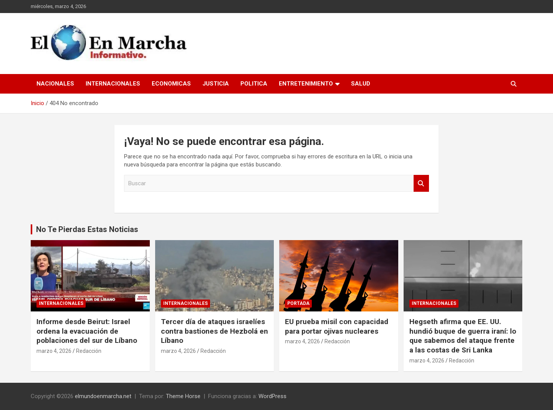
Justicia (215, 83)
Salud (360, 83)
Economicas (171, 83)
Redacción (88, 351)
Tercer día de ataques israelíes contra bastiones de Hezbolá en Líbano (214, 331)
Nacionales (55, 83)
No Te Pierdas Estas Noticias (87, 229)
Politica (253, 83)
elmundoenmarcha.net (103, 396)
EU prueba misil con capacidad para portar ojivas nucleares (336, 326)
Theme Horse (183, 396)
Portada (298, 303)
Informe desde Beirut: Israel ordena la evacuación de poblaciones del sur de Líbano (86, 331)
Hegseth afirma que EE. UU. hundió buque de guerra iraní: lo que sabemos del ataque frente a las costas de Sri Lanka (462, 335)
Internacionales (113, 83)
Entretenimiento (306, 83)
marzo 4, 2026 (53, 351)
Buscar (421, 183)
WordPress (272, 396)
